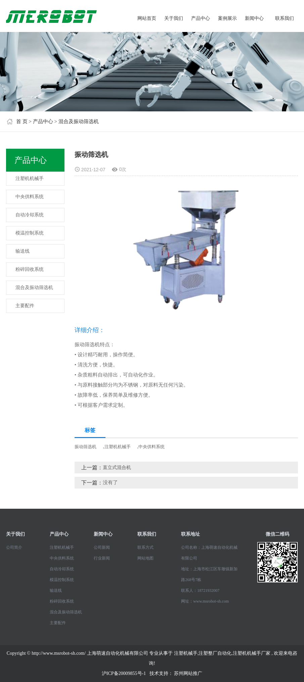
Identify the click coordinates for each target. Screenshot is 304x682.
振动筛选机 (85, 446)
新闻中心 (254, 18)
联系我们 (284, 18)
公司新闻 (102, 547)
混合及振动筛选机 (78, 121)
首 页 (22, 121)
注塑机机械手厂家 (251, 653)
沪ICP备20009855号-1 (124, 673)
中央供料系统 (29, 196)
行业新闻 (102, 558)
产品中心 (200, 18)
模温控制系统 (29, 233)
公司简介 (14, 547)
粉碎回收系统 (29, 269)
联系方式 (145, 547)
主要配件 (24, 305)
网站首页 (146, 18)
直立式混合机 (117, 467)
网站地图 (145, 558)
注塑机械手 (186, 653)
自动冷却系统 (29, 214)
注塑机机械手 (29, 178)
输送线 (22, 251)
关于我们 (173, 18)
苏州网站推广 (188, 673)
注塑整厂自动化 (215, 653)
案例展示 (227, 18)
